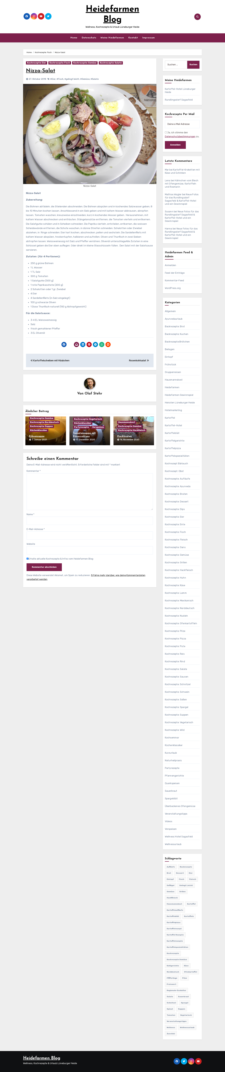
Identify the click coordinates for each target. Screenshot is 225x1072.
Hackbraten (124, 436)
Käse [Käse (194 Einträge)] (186, 966)
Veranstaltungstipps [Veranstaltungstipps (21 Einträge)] (177, 1021)
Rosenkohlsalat (139, 360)
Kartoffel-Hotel (173, 425)
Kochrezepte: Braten (176, 494)
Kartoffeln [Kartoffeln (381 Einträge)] (189, 916)
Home (73, 38)
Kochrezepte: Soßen (176, 699)
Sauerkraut (171, 791)
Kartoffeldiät (172, 433)
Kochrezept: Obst (174, 471)
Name (30, 513)
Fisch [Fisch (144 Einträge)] (181, 879)
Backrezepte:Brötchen (177, 341)
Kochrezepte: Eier (36, 63)
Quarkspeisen (172, 783)
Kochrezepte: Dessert (177, 501)
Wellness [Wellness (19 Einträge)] (171, 1027)
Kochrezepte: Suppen (41, 426)
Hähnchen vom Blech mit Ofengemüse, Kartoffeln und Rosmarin (181, 183)
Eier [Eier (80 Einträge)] (191, 873)
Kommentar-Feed (174, 280)
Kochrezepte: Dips (175, 509)
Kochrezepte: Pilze (175, 631)
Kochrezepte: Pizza (175, 638)
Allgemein (170, 311)
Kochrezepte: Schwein (177, 692)
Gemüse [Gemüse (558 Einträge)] (170, 892)
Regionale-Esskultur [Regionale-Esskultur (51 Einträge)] (176, 990)
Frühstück (170, 364)
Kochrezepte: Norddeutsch (44, 422)
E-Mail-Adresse (36, 528)
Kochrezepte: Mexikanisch (179, 600)
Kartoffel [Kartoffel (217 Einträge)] (191, 904)
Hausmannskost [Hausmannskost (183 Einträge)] (174, 904)
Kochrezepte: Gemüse (84, 63)
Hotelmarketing (173, 410)
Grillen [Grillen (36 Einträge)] (182, 892)
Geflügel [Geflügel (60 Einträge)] (170, 885)
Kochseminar (172, 737)
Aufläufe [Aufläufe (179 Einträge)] (171, 867)
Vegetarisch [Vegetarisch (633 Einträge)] (186, 1015)
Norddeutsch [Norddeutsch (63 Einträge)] (173, 972)
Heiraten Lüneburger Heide (180, 402)
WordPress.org (173, 288)
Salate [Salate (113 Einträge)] (170, 997)
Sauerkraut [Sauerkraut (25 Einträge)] (183, 997)
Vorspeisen (98, 427)
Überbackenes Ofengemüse (180, 806)
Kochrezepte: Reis (175, 654)
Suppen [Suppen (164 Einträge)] (181, 1009)
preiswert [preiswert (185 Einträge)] (171, 984)
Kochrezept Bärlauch (176, 463)
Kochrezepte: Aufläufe (177, 478)
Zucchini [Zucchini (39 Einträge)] (171, 1034)
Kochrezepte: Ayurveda (178, 486)
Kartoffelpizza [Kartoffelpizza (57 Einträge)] (173, 922)
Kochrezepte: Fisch (60, 63)
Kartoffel (170, 417)
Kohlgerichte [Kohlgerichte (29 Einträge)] (173, 966)
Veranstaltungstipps (176, 813)
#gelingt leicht (71, 79)
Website (31, 543)
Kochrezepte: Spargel (176, 707)
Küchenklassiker (38, 430)
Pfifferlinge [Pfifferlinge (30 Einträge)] (172, 978)
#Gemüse (85, 79)
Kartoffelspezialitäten (177, 456)
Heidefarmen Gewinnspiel (179, 395)
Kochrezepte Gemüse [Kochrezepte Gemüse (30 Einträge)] (177, 960)
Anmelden (170, 265)
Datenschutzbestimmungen (180, 136)
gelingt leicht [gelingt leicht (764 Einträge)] (186, 885)
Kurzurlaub (171, 752)
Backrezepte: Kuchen (176, 334)
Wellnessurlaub (173, 844)
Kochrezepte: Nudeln (176, 615)
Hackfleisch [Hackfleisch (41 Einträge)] (172, 898)
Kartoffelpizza (173, 448)
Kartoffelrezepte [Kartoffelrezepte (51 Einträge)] (175, 941)
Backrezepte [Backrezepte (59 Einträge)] (186, 867)
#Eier (53, 79)
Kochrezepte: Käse (175, 585)
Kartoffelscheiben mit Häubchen (50, 360)
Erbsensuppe (36, 436)
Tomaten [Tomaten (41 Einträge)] (171, 1015)
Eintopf (169, 357)
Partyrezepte (81, 427)
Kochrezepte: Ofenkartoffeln (181, 623)
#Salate (95, 79)
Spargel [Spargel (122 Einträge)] (184, 1003)
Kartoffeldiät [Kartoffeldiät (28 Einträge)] (173, 916)
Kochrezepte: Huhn (175, 577)
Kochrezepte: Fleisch (176, 539)
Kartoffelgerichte (174, 440)
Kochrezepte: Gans (175, 547)
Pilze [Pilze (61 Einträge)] (184, 978)
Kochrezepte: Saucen (176, 676)
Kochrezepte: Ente (175, 524)
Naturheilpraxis (173, 760)
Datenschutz (89, 38)
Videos (168, 821)
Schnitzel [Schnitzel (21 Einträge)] (171, 1003)
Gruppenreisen (173, 372)
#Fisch (60, 79)
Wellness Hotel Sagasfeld (179, 836)
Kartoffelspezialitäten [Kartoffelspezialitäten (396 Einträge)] (177, 947)
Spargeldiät (171, 798)
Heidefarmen (172, 387)
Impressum (148, 38)
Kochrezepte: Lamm (176, 593)
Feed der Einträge (175, 273)
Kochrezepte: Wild (175, 730)
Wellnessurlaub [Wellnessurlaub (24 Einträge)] (187, 1027)
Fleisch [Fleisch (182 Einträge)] (192, 879)
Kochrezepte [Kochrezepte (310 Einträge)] (173, 953)
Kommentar (34, 470)
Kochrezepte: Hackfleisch (131, 430)
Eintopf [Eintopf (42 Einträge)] (170, 879)
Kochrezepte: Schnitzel (178, 684)
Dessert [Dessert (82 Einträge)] (180, 873)
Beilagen (170, 349)
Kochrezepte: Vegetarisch (88, 419)
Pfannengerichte (174, 775)
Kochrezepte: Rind (175, 661)
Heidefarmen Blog (41, 1058)
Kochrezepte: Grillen (176, 562)
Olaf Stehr (93, 393)
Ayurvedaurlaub (174, 318)
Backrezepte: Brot (175, 326)
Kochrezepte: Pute (175, 646)
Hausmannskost (126, 422)
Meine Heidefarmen (112, 38)
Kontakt (133, 38)
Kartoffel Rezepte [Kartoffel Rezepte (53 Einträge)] (175, 935)
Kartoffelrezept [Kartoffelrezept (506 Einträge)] (174, 929)
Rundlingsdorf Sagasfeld (179, 99)
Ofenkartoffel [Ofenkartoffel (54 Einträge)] (190, 972)
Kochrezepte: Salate (111, 63)
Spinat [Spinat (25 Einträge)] (170, 1009)
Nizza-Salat (41, 71)
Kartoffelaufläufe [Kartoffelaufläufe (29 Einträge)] (175, 910)
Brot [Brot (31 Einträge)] (169, 873)
